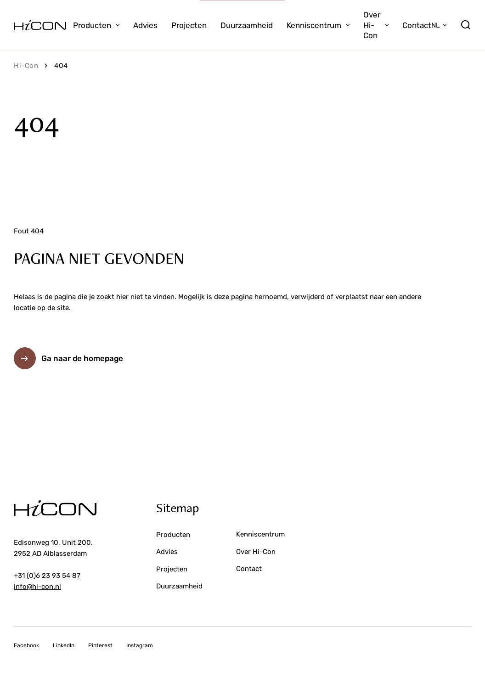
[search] (465, 25)
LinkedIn (63, 645)
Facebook (26, 645)
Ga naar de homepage (82, 358)
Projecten (189, 25)
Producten (92, 25)
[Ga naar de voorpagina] (40, 25)
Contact (416, 25)
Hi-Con (26, 66)
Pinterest (100, 645)
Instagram (139, 645)
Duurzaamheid (246, 25)
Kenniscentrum (314, 25)
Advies (145, 25)
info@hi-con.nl (37, 586)
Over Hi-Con (371, 25)
